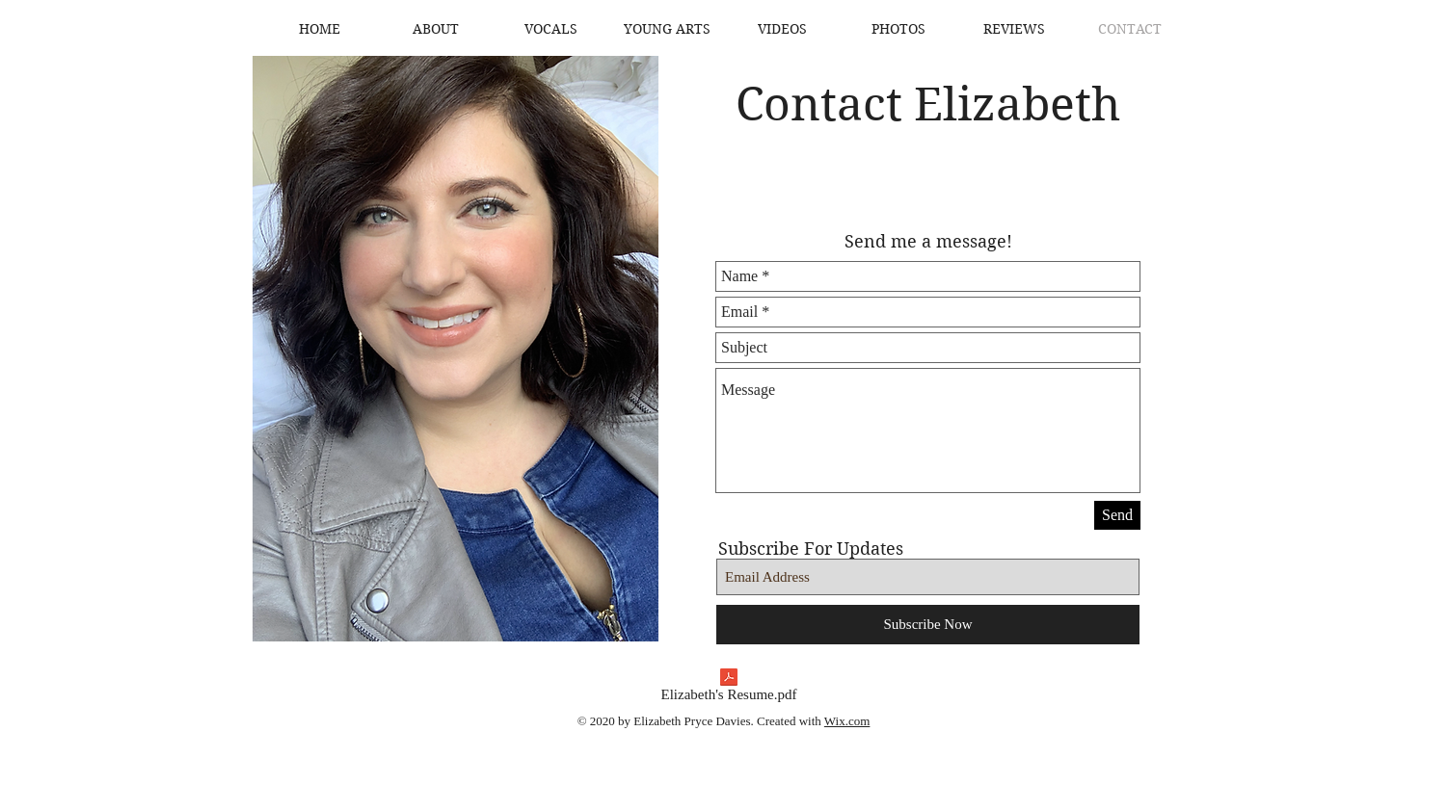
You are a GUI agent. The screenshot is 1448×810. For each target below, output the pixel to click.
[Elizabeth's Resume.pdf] (729, 688)
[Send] (1117, 515)
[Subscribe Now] (928, 624)
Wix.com (847, 721)
